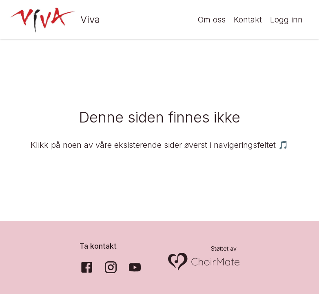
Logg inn (286, 19)
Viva (90, 19)
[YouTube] (135, 267)
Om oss (211, 19)
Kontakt (248, 19)
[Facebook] (87, 267)
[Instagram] (111, 267)
